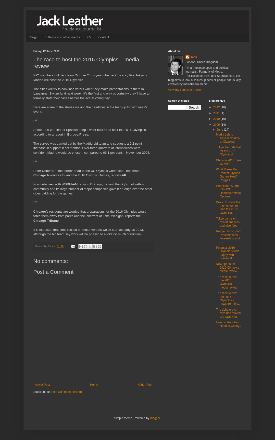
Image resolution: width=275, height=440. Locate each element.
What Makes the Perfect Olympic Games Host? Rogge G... (228, 175)
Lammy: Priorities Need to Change (228, 324)
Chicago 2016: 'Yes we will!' (228, 162)
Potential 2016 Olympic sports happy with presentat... (227, 253)
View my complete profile (184, 90)
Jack (193, 57)
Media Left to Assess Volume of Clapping (228, 138)
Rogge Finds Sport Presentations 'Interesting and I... (228, 237)
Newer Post (42, 384)
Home (94, 384)
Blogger (155, 418)
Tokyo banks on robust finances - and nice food (228, 222)
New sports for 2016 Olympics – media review (228, 267)
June (220, 129)
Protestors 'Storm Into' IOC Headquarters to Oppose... (228, 191)
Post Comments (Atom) (66, 392)
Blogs (33, 37)
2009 (217, 124)
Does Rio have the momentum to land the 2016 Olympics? (228, 208)
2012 (217, 107)
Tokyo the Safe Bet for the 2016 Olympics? (228, 151)
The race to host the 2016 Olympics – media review (226, 282)
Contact (103, 37)
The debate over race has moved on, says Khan (228, 313)
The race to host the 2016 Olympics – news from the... (228, 298)
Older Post (145, 384)
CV (89, 37)
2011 (217, 113)
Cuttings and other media (62, 37)
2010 (217, 119)
